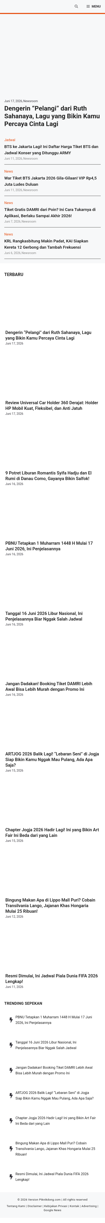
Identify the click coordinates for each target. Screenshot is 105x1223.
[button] (76, 6)
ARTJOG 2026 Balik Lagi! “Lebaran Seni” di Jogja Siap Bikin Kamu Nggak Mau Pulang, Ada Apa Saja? (52, 759)
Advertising (89, 1206)
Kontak (74, 1206)
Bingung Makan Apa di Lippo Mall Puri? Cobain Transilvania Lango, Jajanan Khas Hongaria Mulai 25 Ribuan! (50, 905)
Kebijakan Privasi (55, 1206)
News (8, 171)
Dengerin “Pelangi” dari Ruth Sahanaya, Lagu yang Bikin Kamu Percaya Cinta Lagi (52, 116)
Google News (52, 1210)
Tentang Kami (16, 1206)
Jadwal (9, 140)
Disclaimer (34, 1206)
